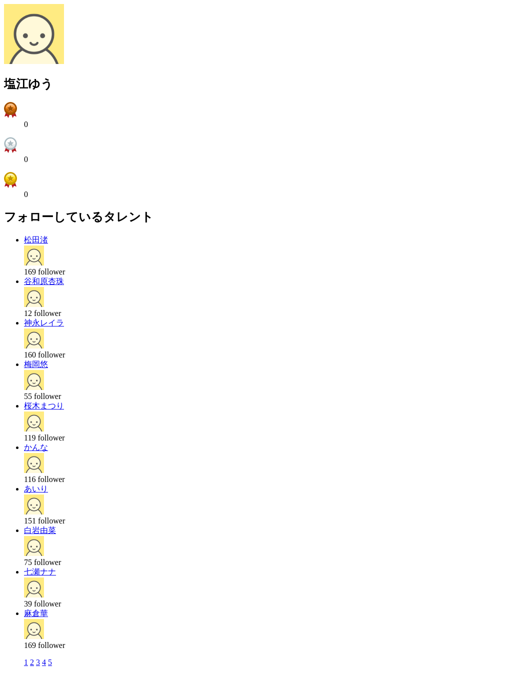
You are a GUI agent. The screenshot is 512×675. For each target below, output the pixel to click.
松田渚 (36, 240)
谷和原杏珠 (44, 281)
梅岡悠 (36, 364)
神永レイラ (44, 322)
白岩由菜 (40, 530)
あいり (36, 488)
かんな (36, 447)
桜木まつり (44, 406)
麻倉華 (36, 613)
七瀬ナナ (40, 572)
